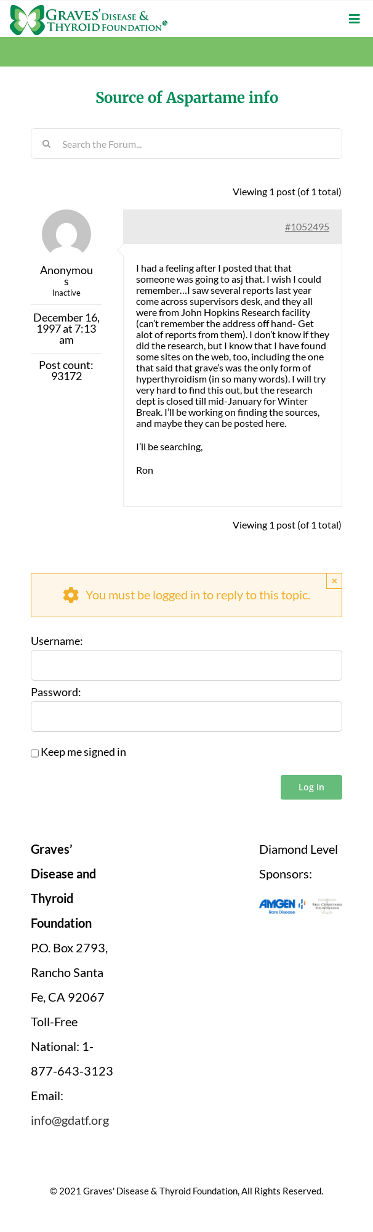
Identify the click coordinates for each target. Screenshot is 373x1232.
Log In (311, 787)
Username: (57, 641)
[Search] (46, 143)
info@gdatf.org (70, 1119)
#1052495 (307, 226)
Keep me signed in (83, 752)
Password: (56, 692)
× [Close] (334, 580)
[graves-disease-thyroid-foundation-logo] (88, 9)
